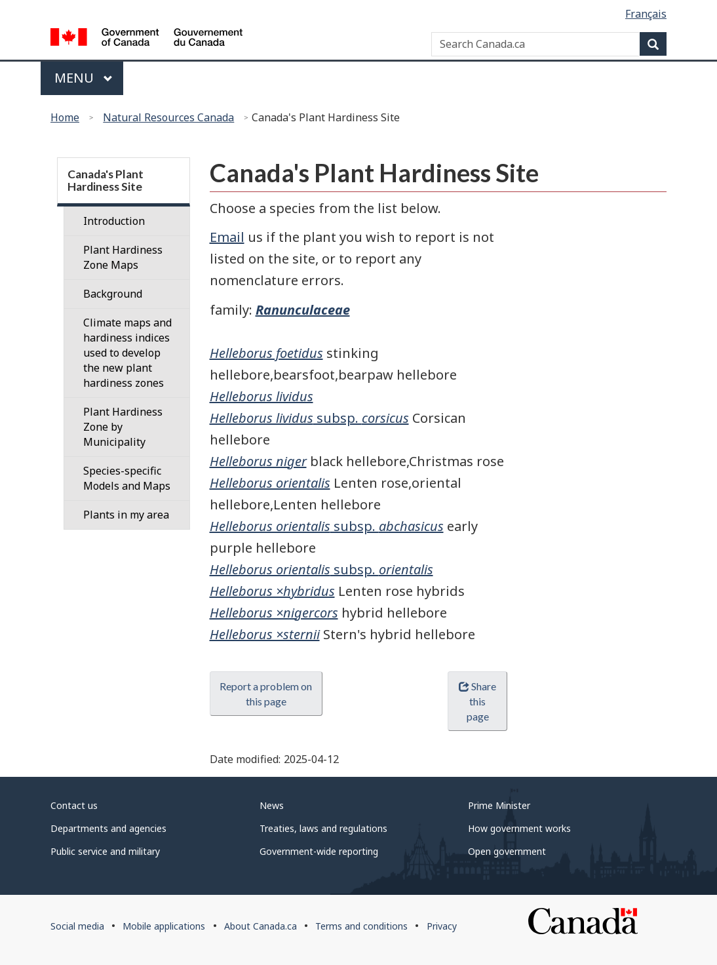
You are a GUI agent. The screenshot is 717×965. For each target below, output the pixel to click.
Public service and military (105, 851)
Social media (77, 926)
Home (64, 117)
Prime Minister (499, 805)
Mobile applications (164, 926)
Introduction (114, 221)
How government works (519, 828)
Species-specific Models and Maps (126, 478)
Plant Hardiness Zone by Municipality (123, 426)
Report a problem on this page (266, 693)
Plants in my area (126, 514)
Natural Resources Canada (168, 117)
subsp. (309, 418)
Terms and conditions (361, 926)
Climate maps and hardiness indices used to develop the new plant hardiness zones (127, 352)
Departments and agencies (108, 828)
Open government (507, 851)
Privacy (442, 926)
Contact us (74, 805)
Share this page (477, 701)
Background (112, 293)
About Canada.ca (260, 926)
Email (227, 237)
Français (646, 14)
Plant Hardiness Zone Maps (123, 257)
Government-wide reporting (319, 851)
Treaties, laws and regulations (323, 828)
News (272, 805)
